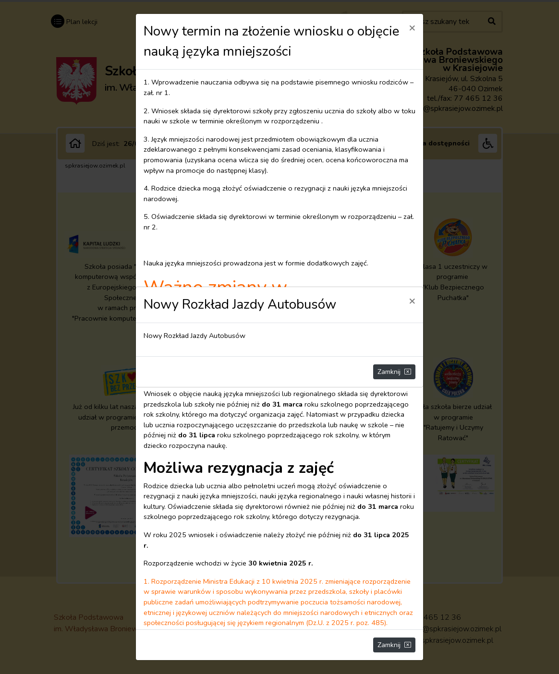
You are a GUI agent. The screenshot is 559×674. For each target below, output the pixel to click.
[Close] (412, 300)
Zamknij (394, 371)
